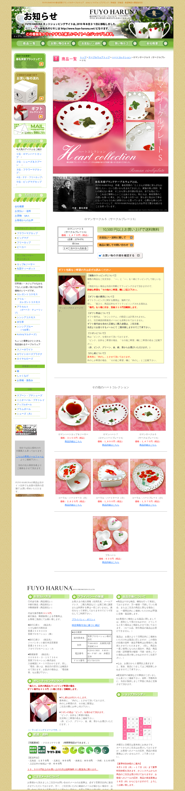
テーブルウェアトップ (99, 57)
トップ (83, 57)
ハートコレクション (121, 57)
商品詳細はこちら (73, 441)
